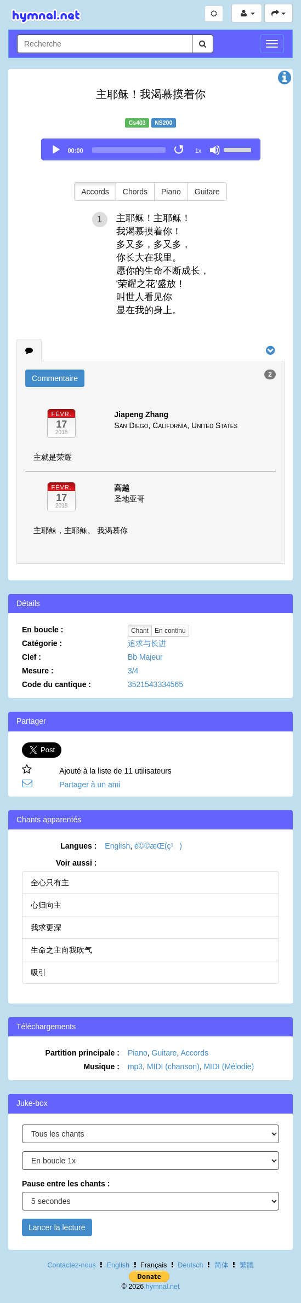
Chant (140, 631)
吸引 (38, 972)
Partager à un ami (89, 784)
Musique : (102, 1066)
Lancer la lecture (57, 1227)
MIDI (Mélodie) (228, 1066)
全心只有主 (50, 882)
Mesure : (38, 670)
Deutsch (190, 1265)
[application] (150, 149)
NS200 (163, 122)
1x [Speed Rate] (198, 150)
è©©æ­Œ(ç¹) (158, 845)
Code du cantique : (56, 684)
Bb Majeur (145, 657)
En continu (170, 631)
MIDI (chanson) (173, 1066)
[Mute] (214, 150)
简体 (221, 1265)
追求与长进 (147, 643)
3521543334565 (155, 684)
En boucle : (42, 629)
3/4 (133, 670)
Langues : (78, 845)
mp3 (135, 1066)
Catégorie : (42, 643)
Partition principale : (83, 1052)
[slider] (129, 150)
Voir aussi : (76, 862)
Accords (95, 191)
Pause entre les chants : (66, 1183)
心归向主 (46, 905)
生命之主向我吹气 (61, 949)
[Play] (55, 150)
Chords (135, 191)
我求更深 (46, 927)
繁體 (247, 1265)
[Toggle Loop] (179, 150)
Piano (171, 191)
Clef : (31, 657)
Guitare (207, 191)
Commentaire (55, 378)
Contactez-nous (71, 1265)
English (117, 845)
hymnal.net (163, 1286)
